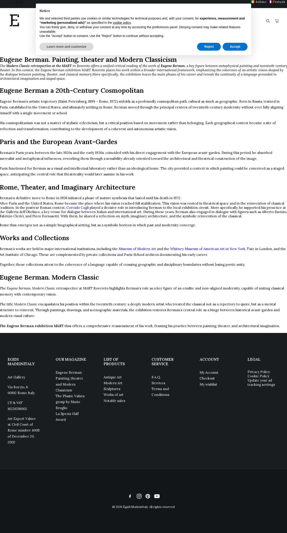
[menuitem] (258, 1)
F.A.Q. (156, 377)
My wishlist (208, 384)
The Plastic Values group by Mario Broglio (70, 402)
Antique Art (113, 377)
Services (158, 383)
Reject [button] (209, 46)
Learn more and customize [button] (66, 46)
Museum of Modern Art (137, 249)
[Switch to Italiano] (258, 1)
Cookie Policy (258, 376)
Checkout (207, 378)
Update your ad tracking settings (261, 382)
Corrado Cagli (77, 207)
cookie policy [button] (122, 22)
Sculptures (112, 389)
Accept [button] (235, 46)
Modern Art (113, 383)
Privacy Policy (259, 372)
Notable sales (114, 401)
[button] (8, 2)
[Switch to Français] (277, 1)
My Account (209, 372)
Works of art (114, 395)
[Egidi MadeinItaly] (14, 21)
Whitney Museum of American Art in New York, (208, 249)
